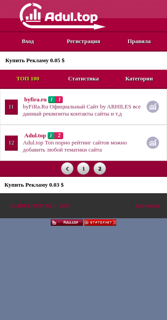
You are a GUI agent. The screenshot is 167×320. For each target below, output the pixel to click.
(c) (39, 206)
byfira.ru (35, 99)
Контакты (147, 206)
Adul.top (35, 135)
